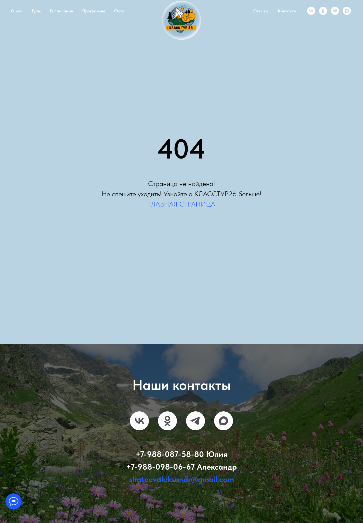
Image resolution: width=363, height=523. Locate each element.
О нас (16, 10)
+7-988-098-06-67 (160, 467)
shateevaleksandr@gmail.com (181, 479)
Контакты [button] (287, 10)
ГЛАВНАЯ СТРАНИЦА (181, 204)
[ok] (323, 11)
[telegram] (335, 11)
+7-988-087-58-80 (170, 454)
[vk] (311, 11)
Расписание (61, 10)
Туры (36, 10)
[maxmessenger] (347, 11)
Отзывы (261, 10)
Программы (93, 10)
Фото (119, 10)
